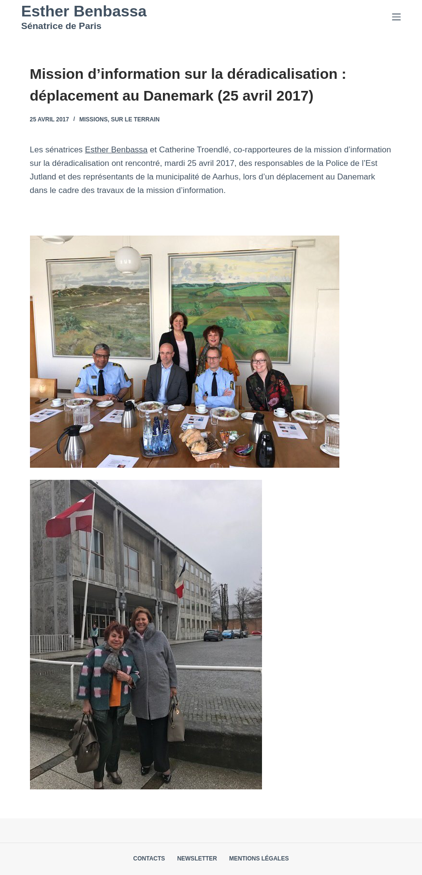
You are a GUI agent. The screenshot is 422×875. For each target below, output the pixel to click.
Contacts (149, 858)
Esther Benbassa (84, 11)
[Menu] (396, 17)
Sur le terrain (135, 119)
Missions (93, 119)
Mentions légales (259, 858)
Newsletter (197, 858)
